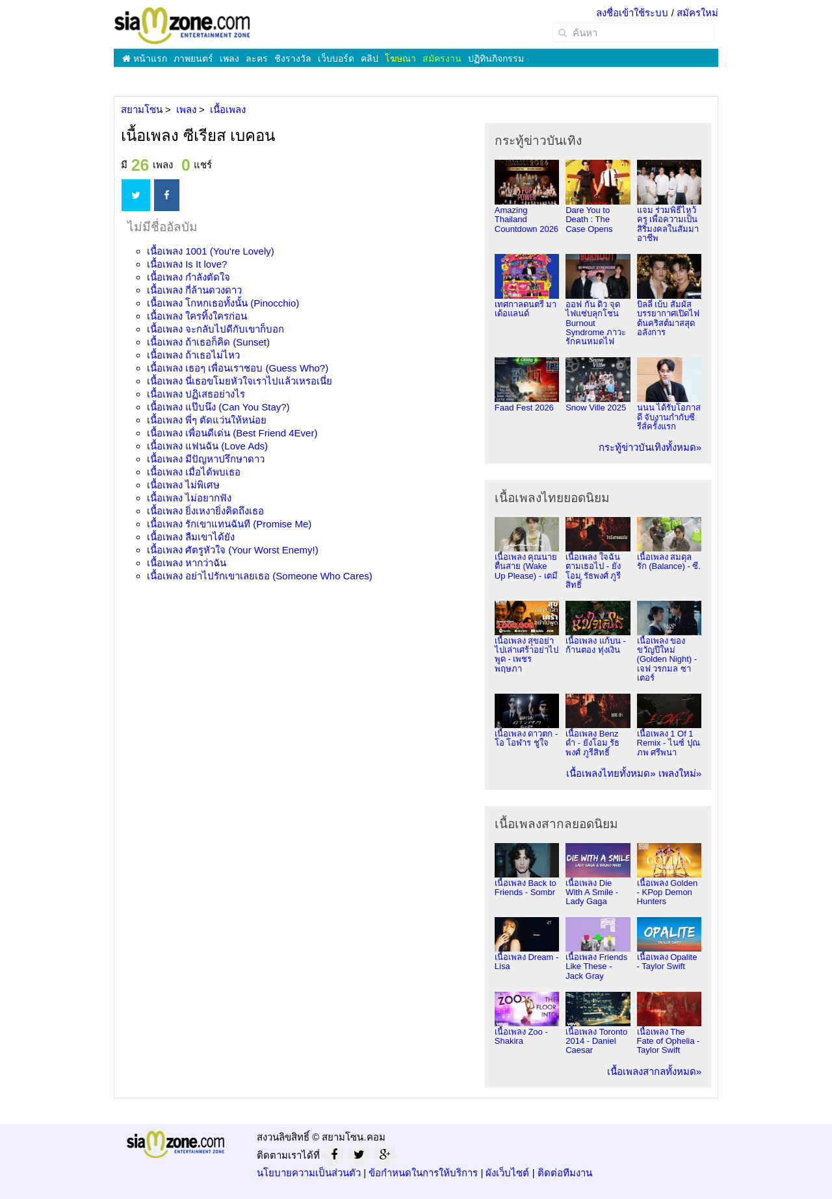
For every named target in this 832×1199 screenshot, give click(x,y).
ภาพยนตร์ (193, 58)
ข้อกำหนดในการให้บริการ (423, 1172)
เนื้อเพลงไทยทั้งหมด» (610, 773)
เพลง (229, 58)
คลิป (369, 58)
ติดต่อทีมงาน (565, 1172)
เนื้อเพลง (210, 251)
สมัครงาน (442, 58)
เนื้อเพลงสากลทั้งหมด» (654, 1071)
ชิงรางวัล (292, 58)
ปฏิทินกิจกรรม (496, 58)
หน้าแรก (144, 58)
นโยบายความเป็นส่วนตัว (309, 1172)
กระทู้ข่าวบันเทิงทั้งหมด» (650, 447)
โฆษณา (400, 58)
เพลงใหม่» (679, 773)
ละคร (257, 58)
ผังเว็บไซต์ (507, 1172)
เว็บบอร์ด (336, 58)
